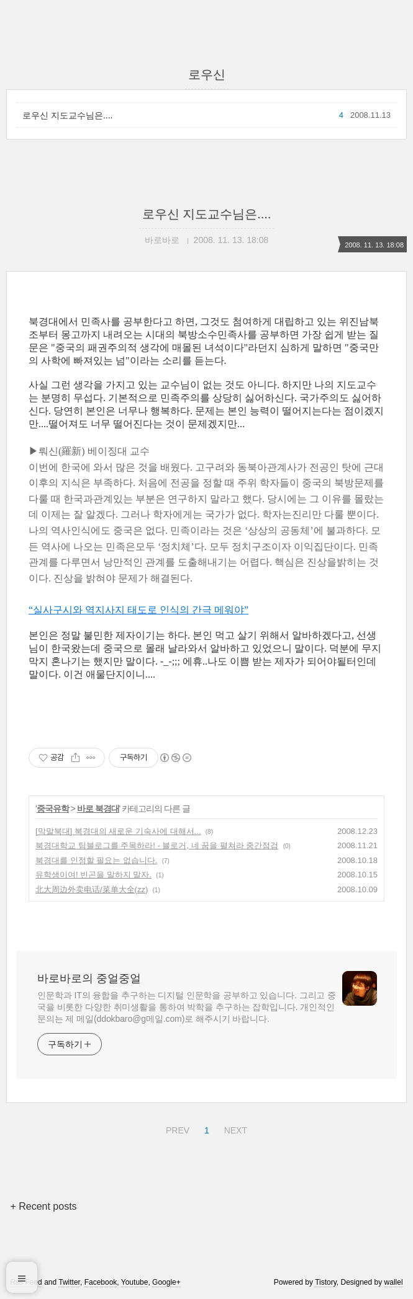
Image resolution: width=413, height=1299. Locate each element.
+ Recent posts (43, 1206)
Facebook (100, 1282)
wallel (393, 1282)
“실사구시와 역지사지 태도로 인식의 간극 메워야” (138, 610)
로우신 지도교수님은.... (67, 115)
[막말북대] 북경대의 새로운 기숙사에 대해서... (118, 831)
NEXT (234, 1128)
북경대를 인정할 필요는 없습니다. (96, 860)
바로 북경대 (98, 809)
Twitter (69, 1282)
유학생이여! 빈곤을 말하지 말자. (93, 874)
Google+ (166, 1282)
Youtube (134, 1282)
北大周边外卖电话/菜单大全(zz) (91, 889)
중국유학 (53, 809)
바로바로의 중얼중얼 (89, 978)
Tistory (326, 1282)
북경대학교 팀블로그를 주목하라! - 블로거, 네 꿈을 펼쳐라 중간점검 (156, 845)
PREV (176, 1128)
